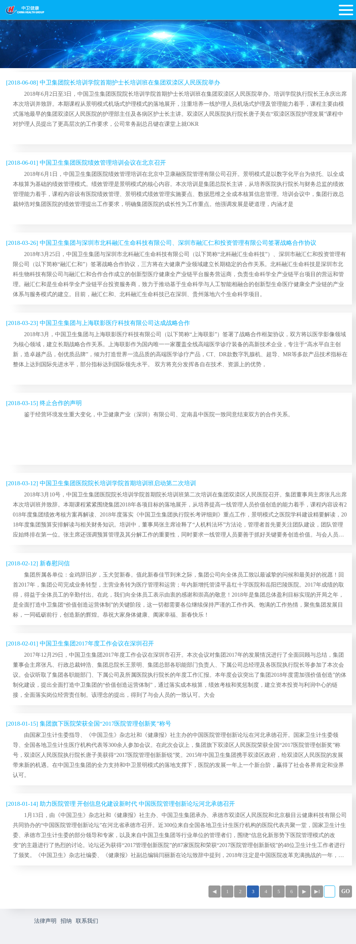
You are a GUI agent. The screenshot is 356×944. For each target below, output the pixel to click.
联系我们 (87, 921)
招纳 (66, 921)
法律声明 (45, 921)
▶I (317, 891)
